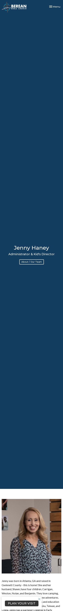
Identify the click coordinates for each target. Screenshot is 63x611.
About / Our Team (31, 261)
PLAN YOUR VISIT (21, 603)
